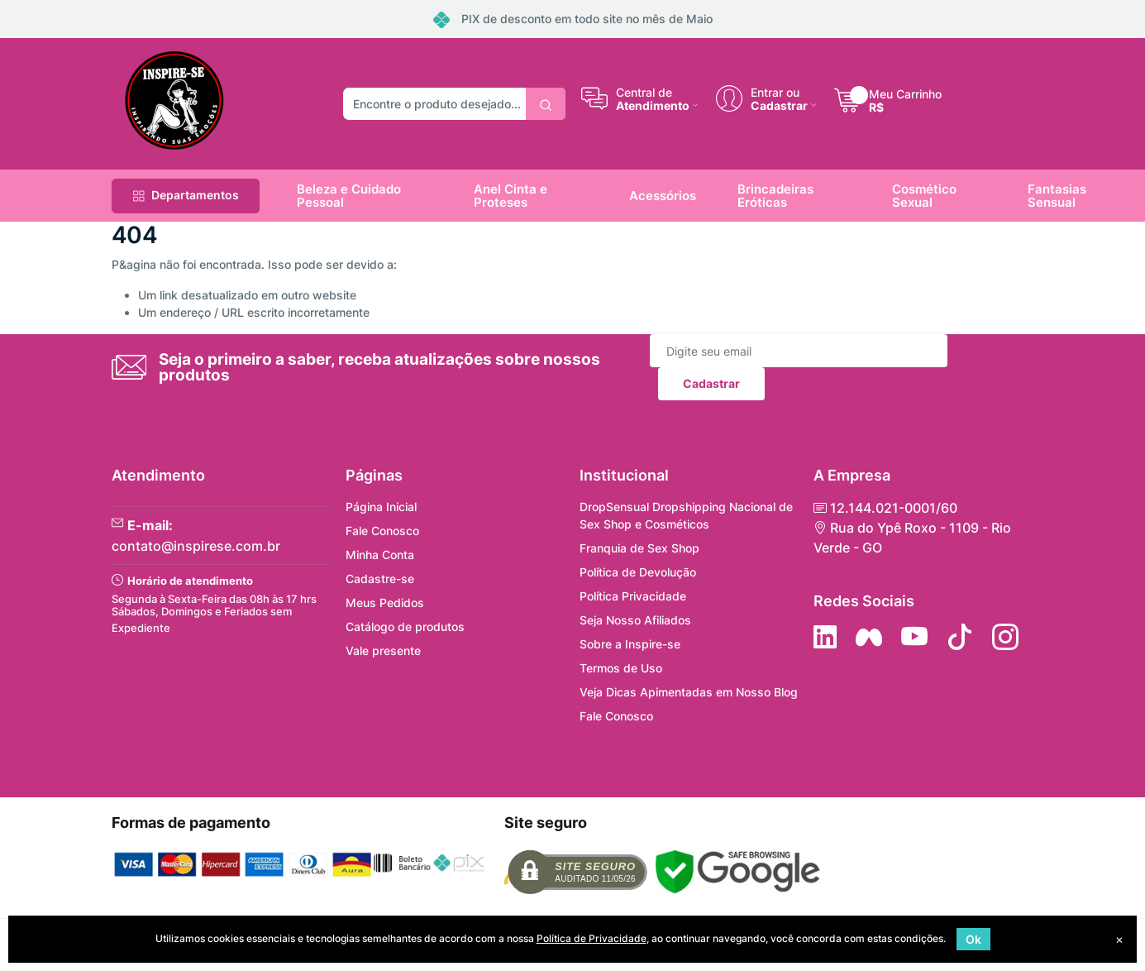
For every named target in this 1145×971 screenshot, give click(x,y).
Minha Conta (380, 555)
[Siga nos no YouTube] (914, 637)
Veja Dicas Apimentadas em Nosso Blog (689, 692)
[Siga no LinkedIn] (825, 637)
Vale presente (383, 650)
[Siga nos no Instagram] (1005, 637)
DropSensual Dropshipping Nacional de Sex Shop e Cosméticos (686, 515)
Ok (973, 939)
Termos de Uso (621, 668)
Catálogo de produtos (405, 626)
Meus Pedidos (385, 603)
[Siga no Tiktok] (960, 637)
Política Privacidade (633, 596)
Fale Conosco (382, 531)
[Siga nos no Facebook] (869, 637)
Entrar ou (775, 91)
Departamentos (185, 195)
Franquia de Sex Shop (639, 548)
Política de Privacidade (591, 938)
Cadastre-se (380, 579)
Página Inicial (381, 507)
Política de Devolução (638, 572)
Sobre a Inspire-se (630, 644)
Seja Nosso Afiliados (635, 620)
